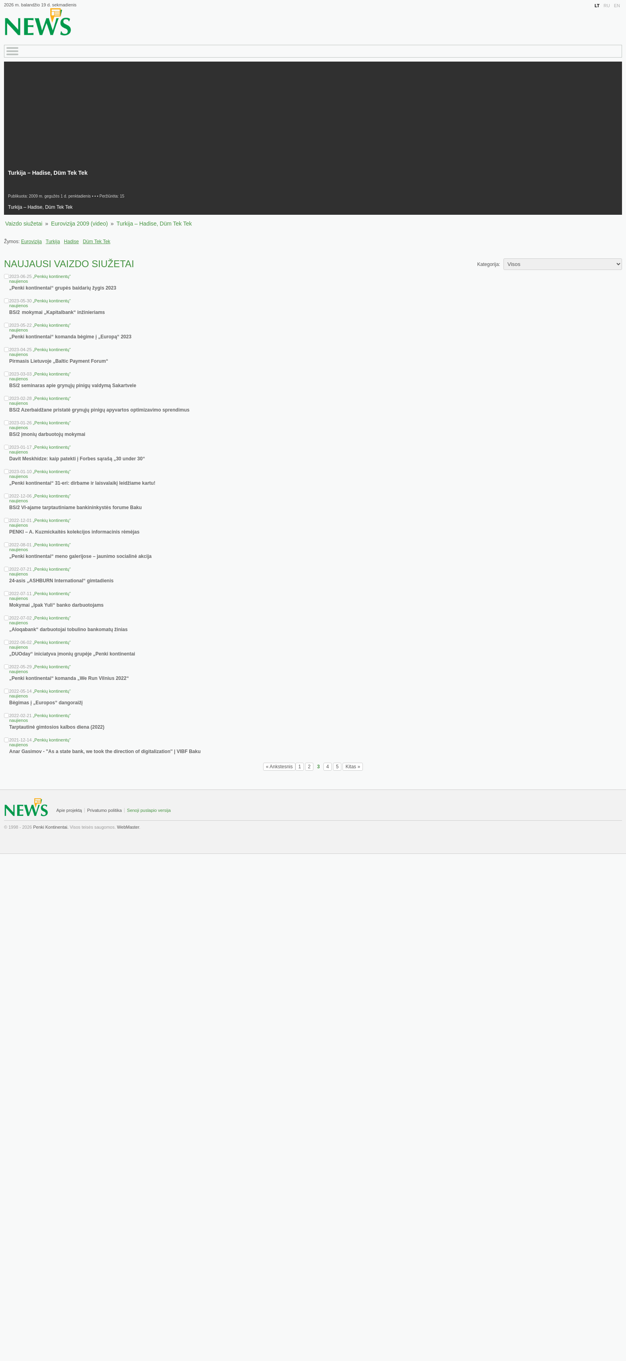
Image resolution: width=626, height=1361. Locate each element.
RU (607, 5)
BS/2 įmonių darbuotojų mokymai (47, 434)
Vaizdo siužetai (23, 223)
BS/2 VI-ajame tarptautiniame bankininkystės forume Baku (75, 507)
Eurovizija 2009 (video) (79, 223)
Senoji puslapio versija (148, 810)
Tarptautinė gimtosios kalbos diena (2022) (57, 727)
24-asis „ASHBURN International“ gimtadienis (61, 581)
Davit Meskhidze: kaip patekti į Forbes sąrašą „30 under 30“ (77, 459)
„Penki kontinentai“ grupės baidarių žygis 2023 (62, 288)
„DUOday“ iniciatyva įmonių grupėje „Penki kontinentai (72, 654)
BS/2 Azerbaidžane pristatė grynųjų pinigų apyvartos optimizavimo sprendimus (99, 410)
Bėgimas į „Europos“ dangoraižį (46, 702)
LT (597, 5)
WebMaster (128, 827)
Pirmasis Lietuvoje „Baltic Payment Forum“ (58, 361)
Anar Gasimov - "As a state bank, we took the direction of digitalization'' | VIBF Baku (105, 751)
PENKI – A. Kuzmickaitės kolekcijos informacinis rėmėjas (74, 532)
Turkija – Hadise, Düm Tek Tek (154, 223)
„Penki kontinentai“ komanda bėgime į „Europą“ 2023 (70, 337)
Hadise (71, 241)
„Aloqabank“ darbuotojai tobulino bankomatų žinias (68, 629)
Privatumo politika (104, 810)
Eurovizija (31, 241)
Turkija (53, 241)
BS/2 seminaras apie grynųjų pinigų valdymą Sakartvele (72, 385)
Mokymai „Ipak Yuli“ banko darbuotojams (56, 605)
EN (617, 5)
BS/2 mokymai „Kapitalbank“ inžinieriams (57, 312)
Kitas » (352, 766)
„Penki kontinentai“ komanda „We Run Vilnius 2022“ (69, 678)
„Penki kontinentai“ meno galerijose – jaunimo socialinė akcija (80, 556)
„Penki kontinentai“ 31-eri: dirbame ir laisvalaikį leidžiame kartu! (82, 483)
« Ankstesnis (279, 766)
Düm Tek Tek (96, 241)
